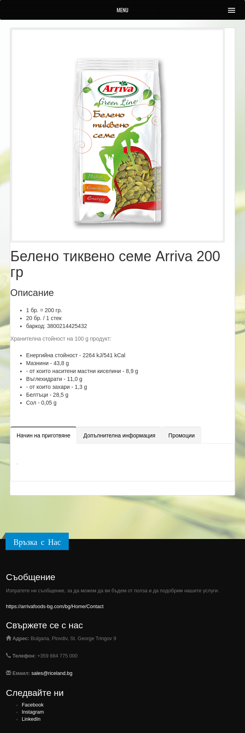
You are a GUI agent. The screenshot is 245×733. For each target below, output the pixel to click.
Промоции (181, 435)
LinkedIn (31, 719)
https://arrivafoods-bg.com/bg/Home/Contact (55, 606)
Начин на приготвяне (43, 435)
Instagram (33, 712)
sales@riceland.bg (52, 673)
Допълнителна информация (119, 435)
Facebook (32, 705)
